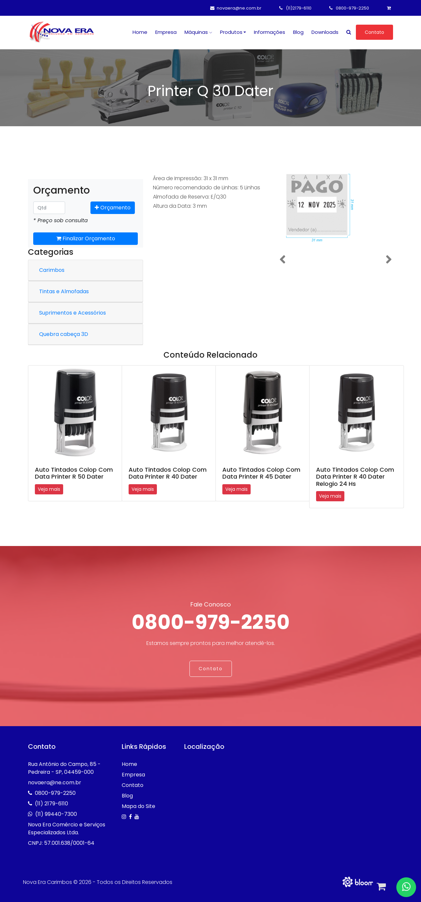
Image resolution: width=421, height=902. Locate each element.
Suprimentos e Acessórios (72, 313)
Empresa (166, 32)
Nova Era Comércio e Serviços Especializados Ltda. (66, 828)
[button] (282, 259)
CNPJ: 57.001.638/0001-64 (61, 843)
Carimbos (51, 270)
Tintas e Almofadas (64, 291)
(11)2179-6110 (295, 8)
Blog (298, 32)
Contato (374, 32)
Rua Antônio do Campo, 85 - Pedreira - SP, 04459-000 (64, 768)
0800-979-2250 (349, 8)
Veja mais (49, 489)
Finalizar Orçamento (85, 238)
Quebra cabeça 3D (63, 334)
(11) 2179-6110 (51, 803)
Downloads (324, 32)
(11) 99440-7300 (56, 814)
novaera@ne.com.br (235, 8)
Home (140, 32)
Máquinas (198, 32)
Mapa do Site (138, 806)
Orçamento (113, 207)
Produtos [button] (231, 32)
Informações (269, 32)
